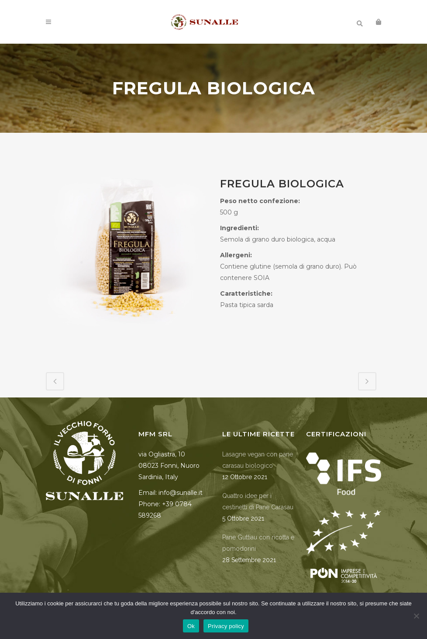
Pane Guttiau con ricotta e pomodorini (258, 543)
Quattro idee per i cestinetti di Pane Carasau (257, 501)
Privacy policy (226, 626)
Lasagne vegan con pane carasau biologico (257, 460)
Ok (191, 626)
